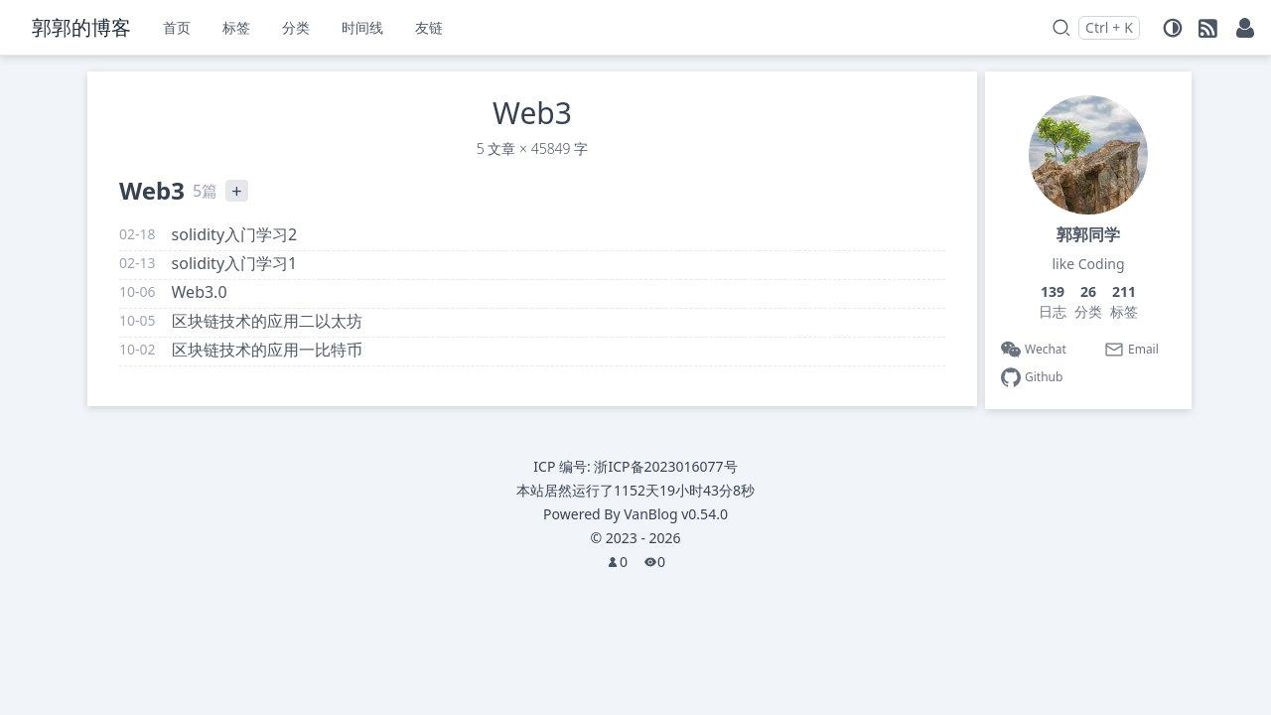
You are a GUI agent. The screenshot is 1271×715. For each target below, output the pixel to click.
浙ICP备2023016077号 (665, 466)
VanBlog (676, 513)
